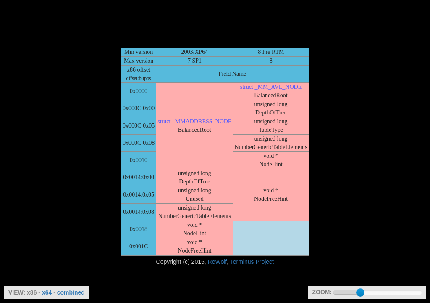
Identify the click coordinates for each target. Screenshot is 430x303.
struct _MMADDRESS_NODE (194, 121)
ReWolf (217, 261)
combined (71, 292)
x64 (47, 292)
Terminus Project (252, 261)
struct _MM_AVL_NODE (271, 87)
